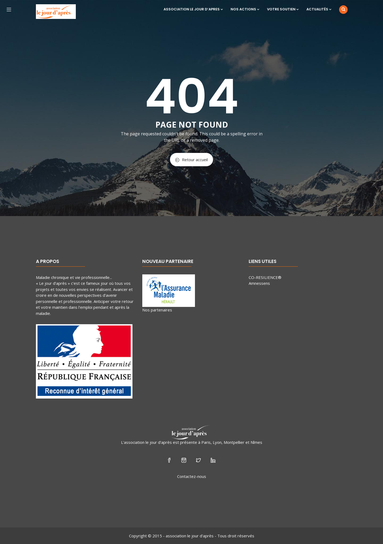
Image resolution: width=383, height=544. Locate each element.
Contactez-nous (191, 476)
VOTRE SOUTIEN (282, 9)
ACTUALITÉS (318, 9)
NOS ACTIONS (245, 9)
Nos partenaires (157, 309)
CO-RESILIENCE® (265, 277)
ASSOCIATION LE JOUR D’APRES (193, 9)
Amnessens (259, 283)
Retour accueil (191, 159)
